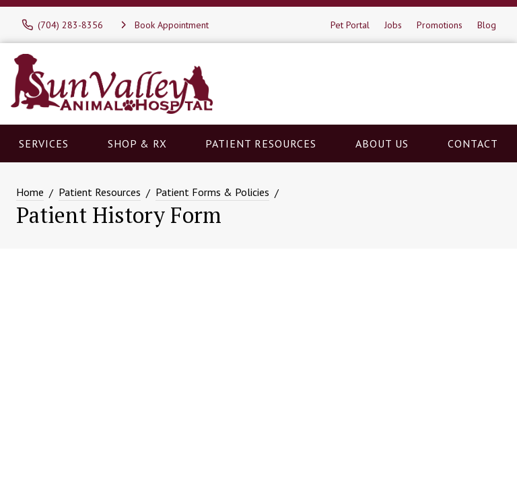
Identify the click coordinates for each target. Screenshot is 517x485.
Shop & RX (137, 143)
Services (44, 143)
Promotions (439, 25)
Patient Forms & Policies (212, 192)
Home (30, 192)
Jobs (393, 25)
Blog (486, 25)
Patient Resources (260, 143)
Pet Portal (350, 25)
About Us (382, 143)
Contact (473, 143)
